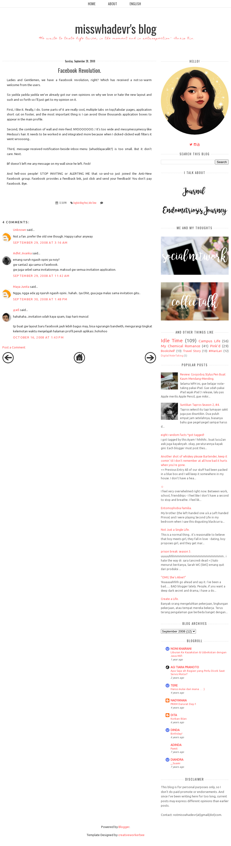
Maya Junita (21, 286)
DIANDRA (177, 759)
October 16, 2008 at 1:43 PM (38, 337)
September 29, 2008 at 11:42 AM (41, 275)
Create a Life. (170, 598)
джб (16, 309)
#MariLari (215, 350)
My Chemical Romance (180, 346)
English (135, 3)
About (112, 3)
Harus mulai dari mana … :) (188, 689)
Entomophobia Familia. (176, 508)
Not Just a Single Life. (175, 529)
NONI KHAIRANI (181, 648)
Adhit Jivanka (22, 253)
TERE (174, 685)
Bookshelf (168, 350)
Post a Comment (13, 347)
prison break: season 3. (176, 551)
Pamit (174, 748)
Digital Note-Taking (172, 355)
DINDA (175, 730)
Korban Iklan (179, 718)
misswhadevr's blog (115, 28)
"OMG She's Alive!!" (173, 577)
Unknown (19, 229)
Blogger (123, 826)
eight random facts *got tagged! (182, 434)
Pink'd (215, 346)
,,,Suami (175, 763)
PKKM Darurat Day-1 (183, 703)
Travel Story (192, 350)
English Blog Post (80, 202)
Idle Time (92, 202)
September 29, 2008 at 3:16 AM (40, 242)
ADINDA (176, 744)
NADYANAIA (179, 700)
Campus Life (209, 341)
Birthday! (176, 733)
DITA (174, 715)
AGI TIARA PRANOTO (185, 667)
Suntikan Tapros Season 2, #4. (200, 404)
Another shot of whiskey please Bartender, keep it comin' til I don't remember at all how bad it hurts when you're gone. (194, 460)
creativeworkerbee (131, 835)
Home (91, 3)
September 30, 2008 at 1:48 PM (40, 299)
